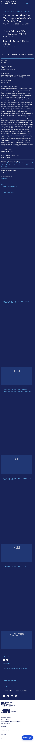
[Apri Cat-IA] (27, 737)
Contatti (3, 735)
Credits (3, 739)
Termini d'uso (5, 731)
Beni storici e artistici (20, 11)
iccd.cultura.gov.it (6, 717)
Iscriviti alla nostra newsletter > (16, 691)
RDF (2, 184)
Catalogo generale (8, 2)
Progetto (3, 726)
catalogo (6, 11)
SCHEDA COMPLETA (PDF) (8, 186)
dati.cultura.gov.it (6, 719)
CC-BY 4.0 (4, 178)
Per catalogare (5, 723)
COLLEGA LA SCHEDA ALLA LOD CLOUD (15, 668)
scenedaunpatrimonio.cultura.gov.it (11, 721)
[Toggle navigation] (27, 3)
